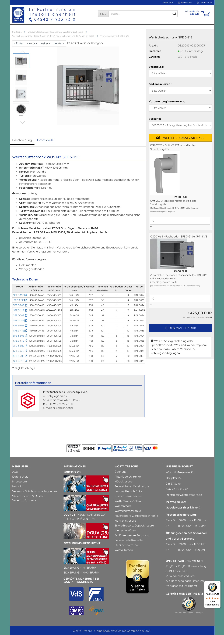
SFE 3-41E (20, 330)
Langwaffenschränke (128, 491)
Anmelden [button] (167, 2)
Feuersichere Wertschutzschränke (136, 515)
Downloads (45, 140)
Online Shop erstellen (107, 631)
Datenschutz (204, 2)
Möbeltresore (123, 481)
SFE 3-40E (20, 325)
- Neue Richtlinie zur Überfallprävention (85, 517)
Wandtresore (123, 506)
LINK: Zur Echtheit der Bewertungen (189, 613)
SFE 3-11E (20, 300)
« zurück (32, 43)
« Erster (18, 43)
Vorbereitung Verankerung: (167, 101)
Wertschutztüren (125, 530)
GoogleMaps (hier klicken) (183, 507)
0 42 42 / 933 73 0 (177, 489)
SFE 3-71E (20, 361)
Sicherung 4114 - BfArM (80, 567)
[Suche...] (103, 13)
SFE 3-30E (20, 315)
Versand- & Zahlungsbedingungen (34, 491)
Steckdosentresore (127, 545)
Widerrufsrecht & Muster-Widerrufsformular (28, 498)
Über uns (120, 471)
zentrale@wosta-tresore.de (184, 494)
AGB (15, 471)
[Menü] (218, 583)
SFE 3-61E (20, 350)
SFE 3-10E (20, 295)
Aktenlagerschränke (128, 476)
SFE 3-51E (20, 340)
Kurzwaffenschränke (128, 496)
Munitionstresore (125, 520)
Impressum (185, 2)
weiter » (45, 43)
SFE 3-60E (20, 345)
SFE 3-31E (20, 320)
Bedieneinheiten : (160, 84)
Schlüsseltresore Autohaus (132, 535)
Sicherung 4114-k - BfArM (81, 572)
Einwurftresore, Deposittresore (134, 525)
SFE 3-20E (20, 305)
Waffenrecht (72, 471)
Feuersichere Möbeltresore (132, 486)
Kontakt (17, 486)
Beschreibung (22, 140)
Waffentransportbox (128, 501)
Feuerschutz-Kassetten (129, 540)
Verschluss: (156, 66)
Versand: (155, 118)
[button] (23, 122)
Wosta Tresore (124, 550)
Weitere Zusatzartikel (180, 138)
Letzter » (59, 43)
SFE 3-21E (20, 310)
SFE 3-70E (20, 356)
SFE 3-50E (20, 335)
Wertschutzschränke (128, 511)
